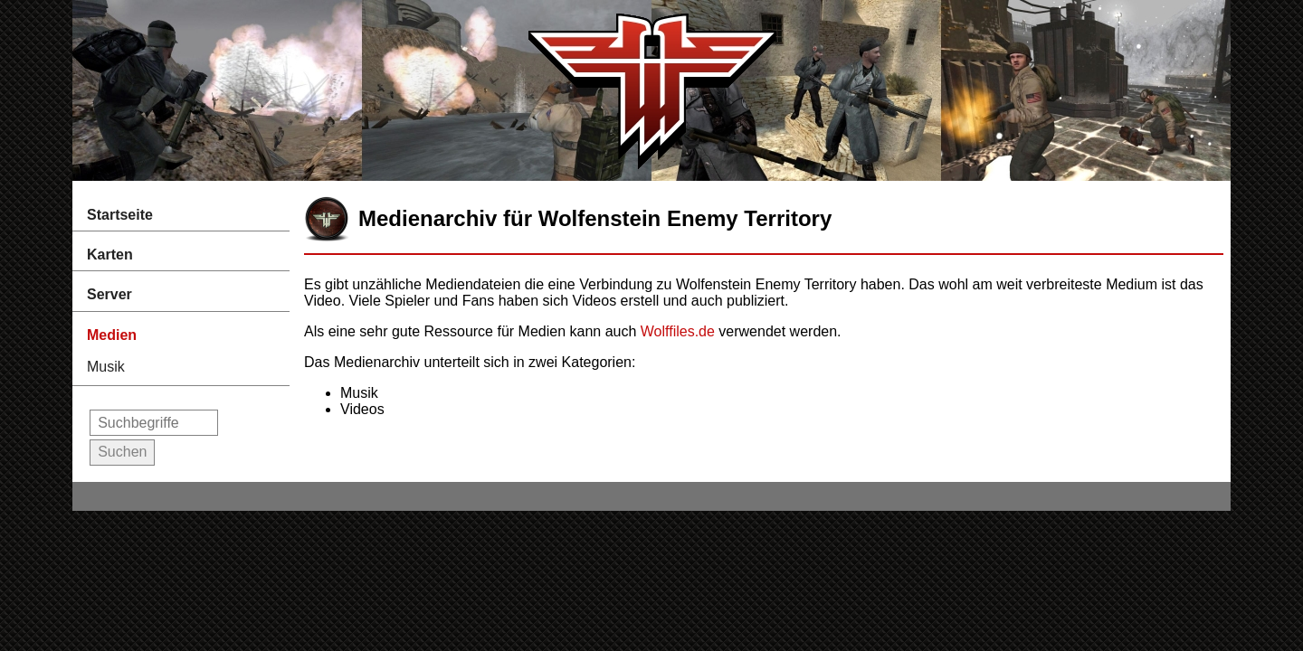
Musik (106, 366)
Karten (110, 254)
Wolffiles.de (678, 331)
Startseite (120, 214)
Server (109, 294)
